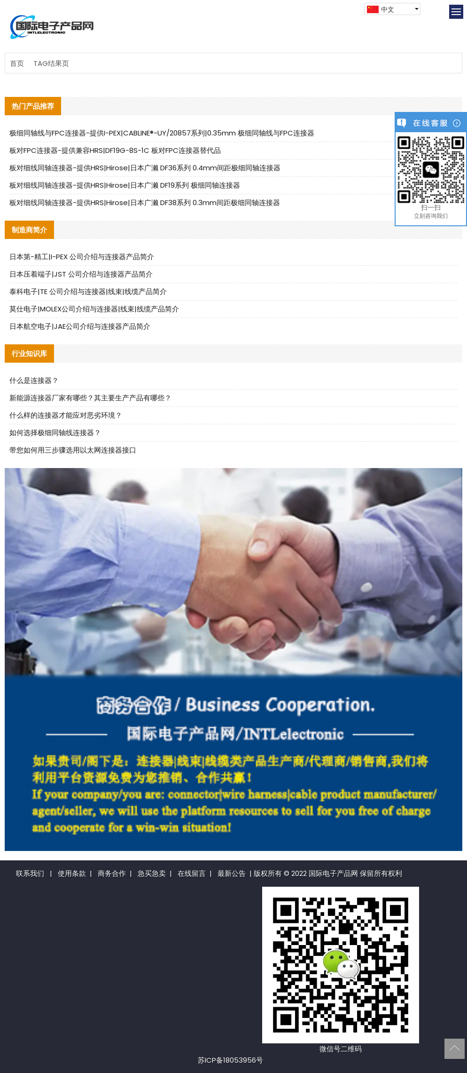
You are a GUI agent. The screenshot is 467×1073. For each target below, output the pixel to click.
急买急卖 (152, 873)
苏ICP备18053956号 (230, 1060)
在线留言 (192, 873)
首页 (17, 63)
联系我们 (30, 873)
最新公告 (232, 873)
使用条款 (72, 873)
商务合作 (112, 873)
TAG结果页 (51, 63)
